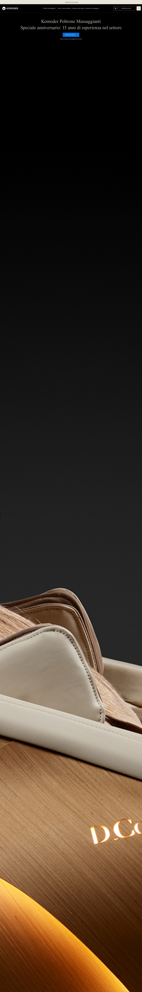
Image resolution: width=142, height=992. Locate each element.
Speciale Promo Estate (71, 2)
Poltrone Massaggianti (49, 8)
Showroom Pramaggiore (92, 8)
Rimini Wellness (66, 8)
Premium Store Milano (78, 8)
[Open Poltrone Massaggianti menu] (56, 8)
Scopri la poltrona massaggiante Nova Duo (71, 39)
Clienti (59, 8)
